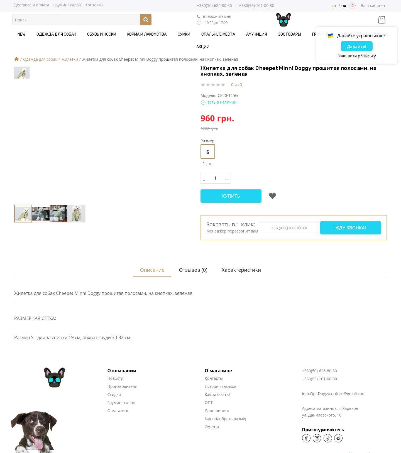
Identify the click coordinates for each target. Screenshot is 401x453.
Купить (231, 183)
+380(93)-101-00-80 (256, 6)
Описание (150, 251)
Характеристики (242, 251)
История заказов (220, 368)
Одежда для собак (60, 34)
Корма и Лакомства (141, 34)
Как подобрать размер (226, 400)
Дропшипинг (217, 392)
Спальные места (204, 34)
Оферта (212, 408)
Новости (115, 360)
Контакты (94, 4)
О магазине (118, 392)
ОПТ (209, 384)
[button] (142, 122)
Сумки (174, 34)
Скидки (114, 376)
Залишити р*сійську (357, 57)
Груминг (293, 34)
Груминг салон (67, 4)
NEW (29, 34)
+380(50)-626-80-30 (214, 6)
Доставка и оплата (31, 4)
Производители (122, 368)
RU (333, 6)
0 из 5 (236, 72)
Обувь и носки (100, 34)
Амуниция (238, 34)
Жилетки (70, 46)
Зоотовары (266, 34)
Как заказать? (217, 376)
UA (343, 6)
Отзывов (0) (192, 251)
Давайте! (356, 47)
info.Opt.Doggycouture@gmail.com (334, 375)
